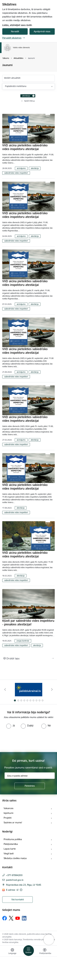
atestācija (35, 168)
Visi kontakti (17, 899)
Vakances (8, 808)
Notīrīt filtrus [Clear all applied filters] (29, 101)
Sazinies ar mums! (13, 822)
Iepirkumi (8, 813)
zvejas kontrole (23, 641)
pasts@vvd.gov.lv (14, 879)
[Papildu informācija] (21, 890)
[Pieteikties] (29, 786)
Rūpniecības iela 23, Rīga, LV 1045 (23, 884)
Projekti (7, 817)
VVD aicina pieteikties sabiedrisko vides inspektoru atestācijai (25, 147)
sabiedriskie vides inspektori (16, 173)
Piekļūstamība (11, 844)
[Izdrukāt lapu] (28, 658)
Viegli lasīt (9, 853)
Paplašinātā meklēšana (15, 86)
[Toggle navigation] (28, 950)
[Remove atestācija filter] (33, 96)
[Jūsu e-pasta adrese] (30, 775)
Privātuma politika (13, 839)
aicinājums (21, 168)
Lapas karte (10, 848)
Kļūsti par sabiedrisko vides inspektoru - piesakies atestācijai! (28, 622)
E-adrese (11, 889)
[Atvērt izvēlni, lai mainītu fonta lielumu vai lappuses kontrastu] (44, 951)
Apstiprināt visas (42, 31)
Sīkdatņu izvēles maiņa (15, 858)
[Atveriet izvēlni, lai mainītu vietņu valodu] (12, 951)
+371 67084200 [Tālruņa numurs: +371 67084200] (14, 875)
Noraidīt (15, 31)
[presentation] (25, 740)
